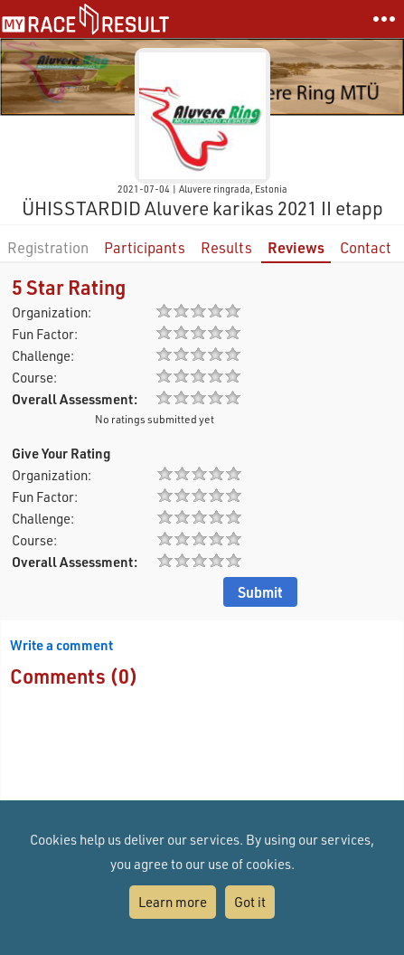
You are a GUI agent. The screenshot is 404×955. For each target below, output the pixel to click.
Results (226, 247)
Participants (144, 247)
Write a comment (61, 645)
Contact (365, 247)
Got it (250, 902)
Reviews (296, 247)
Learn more (172, 902)
